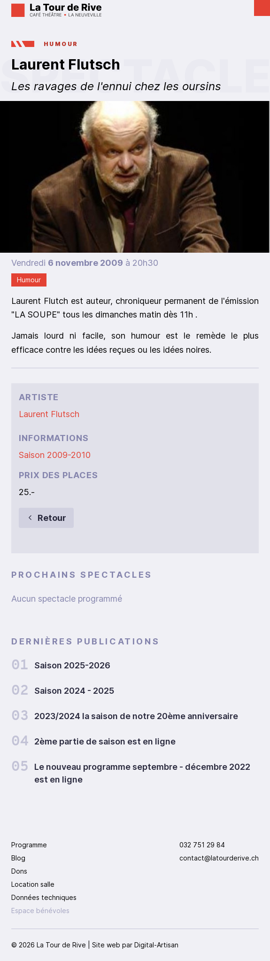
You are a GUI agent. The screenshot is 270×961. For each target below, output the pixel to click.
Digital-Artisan (156, 945)
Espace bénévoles (40, 910)
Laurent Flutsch (49, 414)
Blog (18, 858)
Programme (29, 845)
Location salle (32, 884)
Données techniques (44, 897)
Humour (44, 43)
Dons (19, 871)
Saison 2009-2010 (55, 455)
